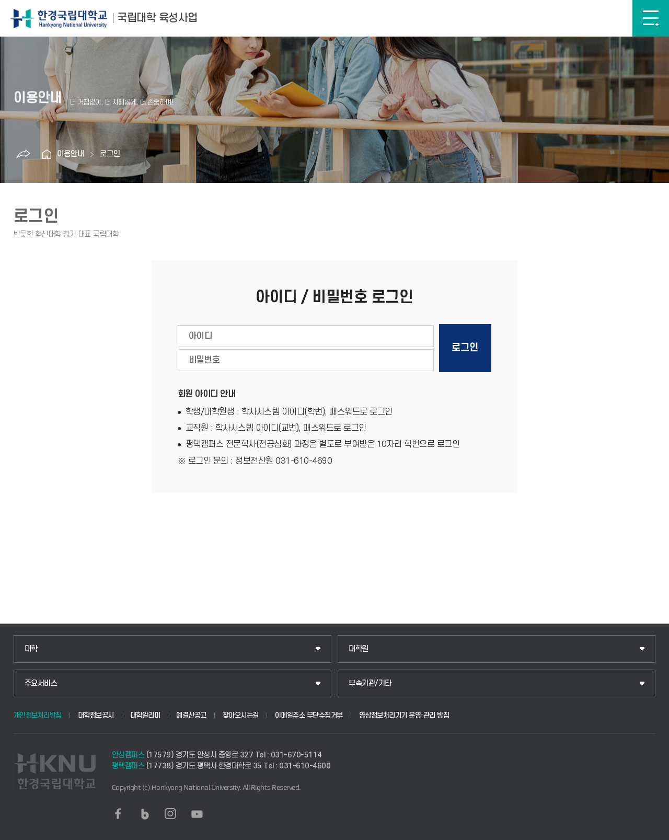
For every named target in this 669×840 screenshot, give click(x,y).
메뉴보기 (650, 18)
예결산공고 (191, 715)
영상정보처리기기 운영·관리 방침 (404, 715)
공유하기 (23, 154)
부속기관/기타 (370, 683)
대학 (31, 649)
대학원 (358, 649)
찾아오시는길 (241, 715)
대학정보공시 (96, 715)
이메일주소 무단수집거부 (309, 715)
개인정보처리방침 (38, 715)
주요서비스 (41, 683)
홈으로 (46, 154)
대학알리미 (145, 715)
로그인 (110, 153)
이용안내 (70, 153)
